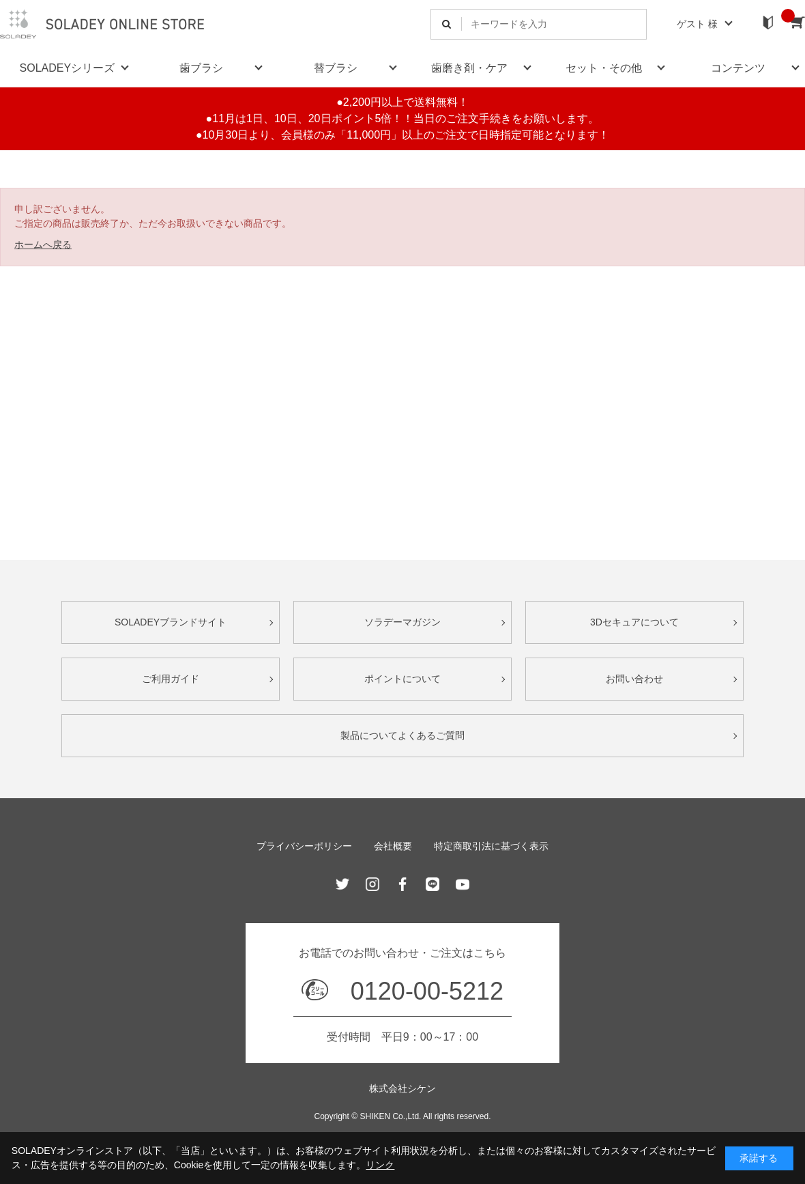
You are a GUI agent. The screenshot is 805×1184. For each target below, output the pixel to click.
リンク (380, 1164)
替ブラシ (335, 68)
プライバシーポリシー (304, 846)
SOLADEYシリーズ (67, 68)
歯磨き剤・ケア (469, 68)
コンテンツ (738, 68)
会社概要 (393, 846)
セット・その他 (604, 68)
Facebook (402, 884)
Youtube (462, 884)
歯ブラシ (201, 68)
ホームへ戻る (43, 244)
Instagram (372, 884)
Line (432, 884)
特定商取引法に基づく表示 (491, 846)
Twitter (342, 884)
